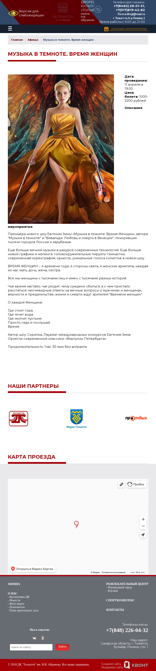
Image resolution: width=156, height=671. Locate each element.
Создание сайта (111, 663)
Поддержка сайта (112, 667)
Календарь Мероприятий (128, 29)
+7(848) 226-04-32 (127, 630)
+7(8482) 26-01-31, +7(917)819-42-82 (129, 8)
